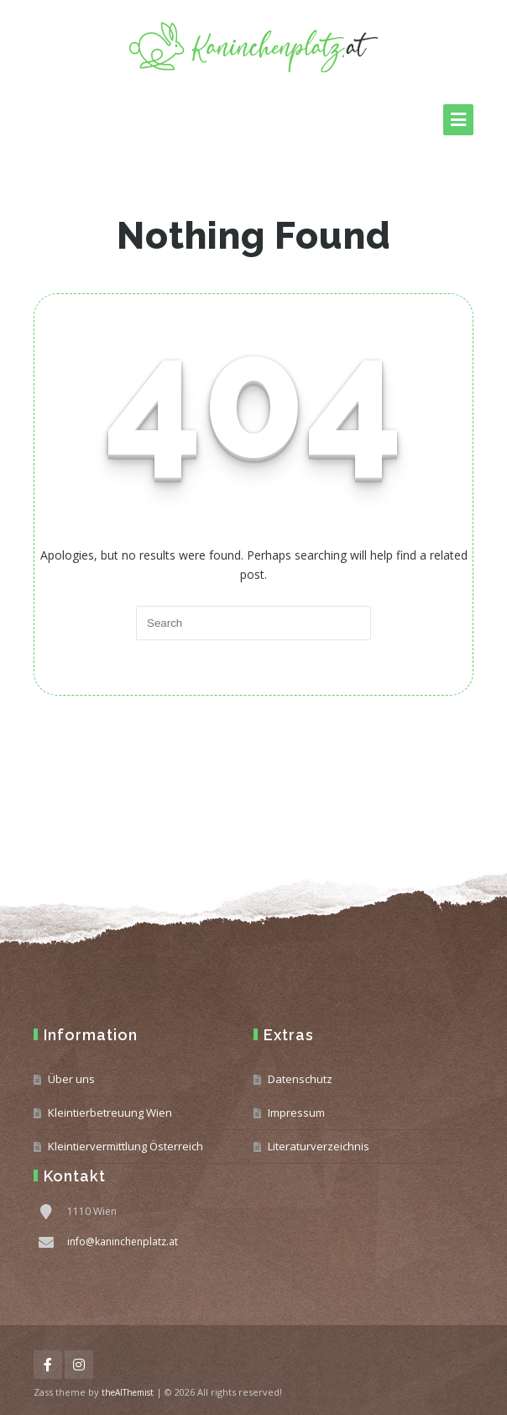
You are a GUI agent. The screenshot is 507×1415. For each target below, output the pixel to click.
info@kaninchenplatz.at (122, 1241)
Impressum (296, 1112)
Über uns (71, 1078)
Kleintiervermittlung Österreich (125, 1146)
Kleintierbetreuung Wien (110, 1112)
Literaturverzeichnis (318, 1146)
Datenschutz (300, 1078)
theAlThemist (128, 1392)
